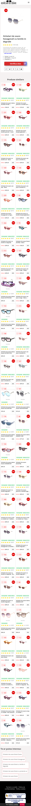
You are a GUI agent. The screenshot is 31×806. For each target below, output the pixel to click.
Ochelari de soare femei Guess (12, 754)
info (13, 107)
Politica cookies (20, 789)
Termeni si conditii (11, 787)
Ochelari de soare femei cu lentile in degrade (14, 765)
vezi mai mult (7, 53)
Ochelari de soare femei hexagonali (14, 759)
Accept (22, 804)
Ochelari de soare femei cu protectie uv (15, 771)
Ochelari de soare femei (10, 776)
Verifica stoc (18, 64)
